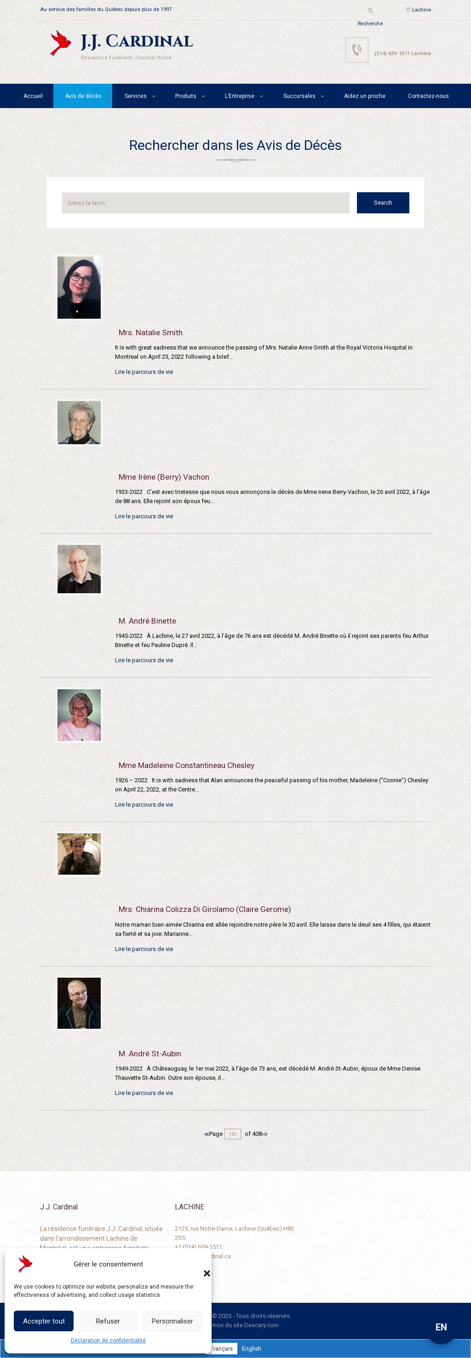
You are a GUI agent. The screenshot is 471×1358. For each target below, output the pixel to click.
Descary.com (261, 1325)
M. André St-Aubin (150, 1053)
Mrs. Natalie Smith (151, 332)
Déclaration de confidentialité (108, 1340)
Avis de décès (83, 96)
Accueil (33, 96)
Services (136, 96)
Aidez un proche (364, 96)
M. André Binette (147, 620)
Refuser (108, 1321)
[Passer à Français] (221, 1348)
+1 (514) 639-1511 (198, 1246)
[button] (197, 1264)
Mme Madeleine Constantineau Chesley (186, 765)
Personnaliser (172, 1321)
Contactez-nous (428, 96)
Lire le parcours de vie (144, 371)
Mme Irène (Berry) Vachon (164, 476)
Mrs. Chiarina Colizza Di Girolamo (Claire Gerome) (205, 909)
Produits (185, 96)
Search (383, 202)
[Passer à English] (251, 1348)
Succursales (299, 96)
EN (441, 1327)
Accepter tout (44, 1321)
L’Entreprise (239, 96)
